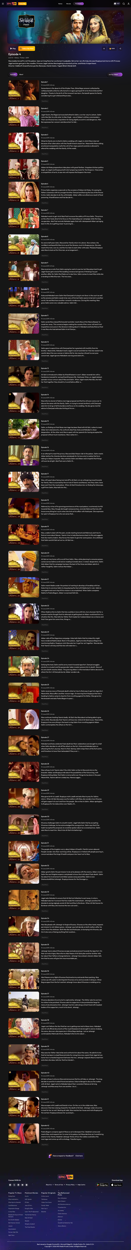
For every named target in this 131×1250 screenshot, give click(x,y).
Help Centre (81, 1185)
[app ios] (116, 1185)
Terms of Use (59, 1185)
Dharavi (60, 1216)
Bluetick (43, 1211)
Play (13, 48)
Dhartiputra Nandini (14, 1202)
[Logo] (11, 3)
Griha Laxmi (45, 1196)
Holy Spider (28, 1199)
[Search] (124, 3)
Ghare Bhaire (62, 1226)
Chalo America (62, 1213)
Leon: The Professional (31, 1211)
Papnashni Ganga (13, 1208)
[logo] (65, 1177)
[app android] (103, 1185)
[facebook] (10, 1184)
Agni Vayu (11, 1235)
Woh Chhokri (62, 1201)
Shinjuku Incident (30, 1224)
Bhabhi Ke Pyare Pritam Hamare (15, 1215)
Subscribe (22, 4)
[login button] (128, 4)
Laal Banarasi (12, 1205)
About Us (49, 1185)
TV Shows (78, 4)
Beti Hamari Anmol (14, 1223)
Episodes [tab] (13, 74)
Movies (68, 4)
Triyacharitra (62, 1207)
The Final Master (30, 1227)
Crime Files (11, 1211)
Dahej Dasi (11, 1196)
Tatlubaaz (44, 1199)
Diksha (60, 1220)
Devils (27, 1196)
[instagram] (26, 1184)
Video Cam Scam (46, 1202)
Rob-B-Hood (28, 1218)
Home (60, 4)
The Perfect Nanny (30, 1214)
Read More (45, 101)
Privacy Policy (70, 1185)
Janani (10, 1226)
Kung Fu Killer (29, 1208)
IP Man (27, 1202)
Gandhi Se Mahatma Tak (65, 1223)
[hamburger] (3, 4)
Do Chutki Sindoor (13, 1220)
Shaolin (27, 1221)
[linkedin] (18, 1184)
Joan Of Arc (28, 1205)
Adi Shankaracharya (64, 1204)
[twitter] (14, 1184)
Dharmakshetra (13, 1199)
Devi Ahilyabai (62, 1198)
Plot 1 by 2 (44, 1208)
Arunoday (61, 1210)
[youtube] (22, 1184)
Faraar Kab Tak (13, 1232)
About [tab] (21, 74)
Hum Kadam (12, 1229)
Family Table (45, 1205)
